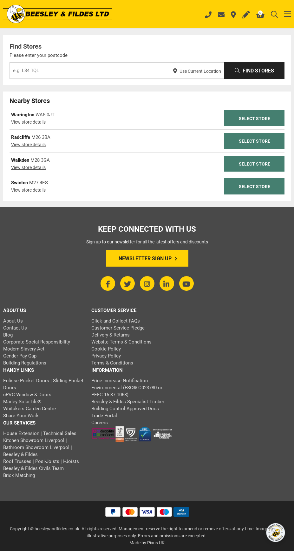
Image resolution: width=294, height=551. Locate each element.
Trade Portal (104, 415)
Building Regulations (24, 363)
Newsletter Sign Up (148, 258)
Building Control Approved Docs (125, 409)
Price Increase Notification (119, 381)
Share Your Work (21, 415)
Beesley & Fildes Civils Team (33, 468)
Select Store (254, 118)
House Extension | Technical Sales (39, 433)
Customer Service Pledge (118, 328)
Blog (8, 335)
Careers (99, 422)
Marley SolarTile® (22, 402)
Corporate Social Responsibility (36, 342)
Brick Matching (19, 475)
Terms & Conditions (112, 363)
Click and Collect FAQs (115, 321)
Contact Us (15, 328)
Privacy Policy (106, 356)
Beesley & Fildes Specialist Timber (127, 402)
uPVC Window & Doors (27, 395)
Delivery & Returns (110, 335)
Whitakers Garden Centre (29, 409)
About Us (13, 321)
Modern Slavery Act (23, 349)
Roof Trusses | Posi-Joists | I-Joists (41, 461)
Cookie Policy (106, 349)
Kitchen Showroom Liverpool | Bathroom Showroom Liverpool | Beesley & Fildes (37, 447)
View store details (28, 122)
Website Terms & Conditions (121, 342)
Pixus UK (156, 542)
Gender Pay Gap (19, 356)
